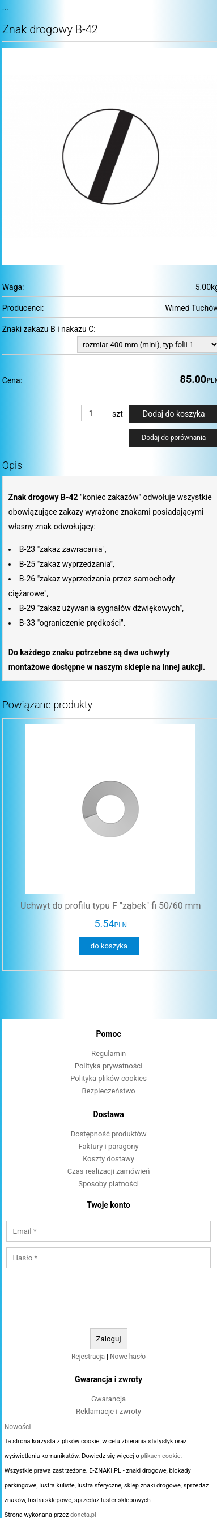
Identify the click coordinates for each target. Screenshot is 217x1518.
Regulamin (108, 1053)
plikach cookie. (161, 1456)
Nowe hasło (128, 1357)
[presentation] (109, 1299)
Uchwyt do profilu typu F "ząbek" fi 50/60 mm (110, 905)
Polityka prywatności (108, 1066)
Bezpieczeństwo (108, 1091)
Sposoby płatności (108, 1183)
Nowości (18, 1427)
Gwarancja (108, 1399)
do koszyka (109, 946)
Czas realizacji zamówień (108, 1171)
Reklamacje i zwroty (108, 1411)
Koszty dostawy (108, 1158)
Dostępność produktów (109, 1134)
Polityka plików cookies (108, 1078)
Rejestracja (88, 1357)
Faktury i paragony (109, 1146)
